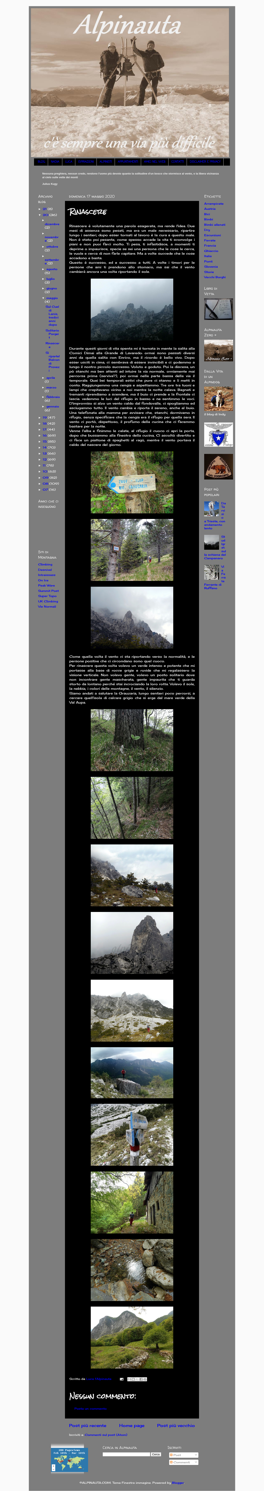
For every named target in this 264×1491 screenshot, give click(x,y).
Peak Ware (46, 585)
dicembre (52, 224)
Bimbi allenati (214, 224)
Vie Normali (47, 606)
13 (45, 453)
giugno (51, 288)
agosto (51, 269)
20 (46, 215)
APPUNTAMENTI (128, 162)
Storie (209, 272)
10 (45, 471)
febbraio (53, 397)
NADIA (55, 162)
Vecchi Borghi (215, 277)
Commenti (180, 1462)
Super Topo (47, 596)
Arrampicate (214, 203)
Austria (210, 208)
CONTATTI (177, 162)
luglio (50, 278)
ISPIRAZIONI (86, 162)
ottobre (52, 246)
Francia (210, 245)
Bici (207, 214)
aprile (50, 377)
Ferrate (210, 240)
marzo (51, 387)
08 (46, 483)
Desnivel (45, 569)
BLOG (41, 162)
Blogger (178, 1482)
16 (45, 435)
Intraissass (46, 575)
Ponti (208, 261)
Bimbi (208, 219)
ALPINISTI (106, 162)
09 (46, 477)
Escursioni (212, 235)
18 (45, 423)
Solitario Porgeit (52, 334)
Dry (207, 229)
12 (45, 459)
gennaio (52, 406)
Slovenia (211, 266)
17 (45, 429)
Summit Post (48, 590)
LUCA (68, 162)
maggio (52, 298)
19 (45, 417)
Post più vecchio (176, 1425)
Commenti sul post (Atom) (106, 1434)
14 (45, 447)
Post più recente (87, 1425)
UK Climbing (48, 601)
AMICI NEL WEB (154, 162)
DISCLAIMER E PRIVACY (205, 162)
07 (46, 489)
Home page (131, 1425)
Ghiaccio (211, 251)
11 (45, 465)
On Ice (43, 580)
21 (45, 209)
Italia (208, 256)
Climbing (45, 564)
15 (45, 441)
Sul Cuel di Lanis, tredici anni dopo (52, 315)
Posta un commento (90, 1408)
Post (175, 1455)
